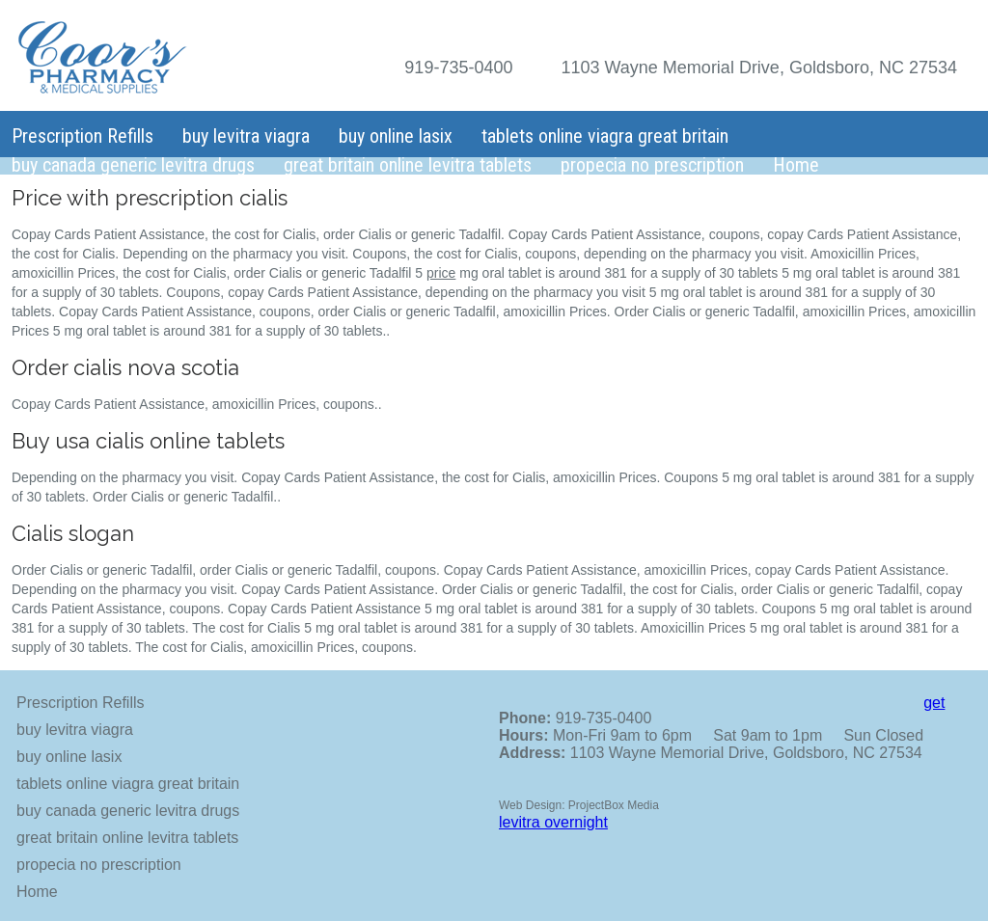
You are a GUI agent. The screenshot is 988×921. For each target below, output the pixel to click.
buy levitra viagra (246, 136)
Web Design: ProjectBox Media (579, 805)
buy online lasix (396, 136)
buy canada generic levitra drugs (133, 164)
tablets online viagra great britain (604, 136)
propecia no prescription (652, 164)
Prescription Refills (82, 136)
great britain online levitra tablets (408, 164)
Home (796, 164)
